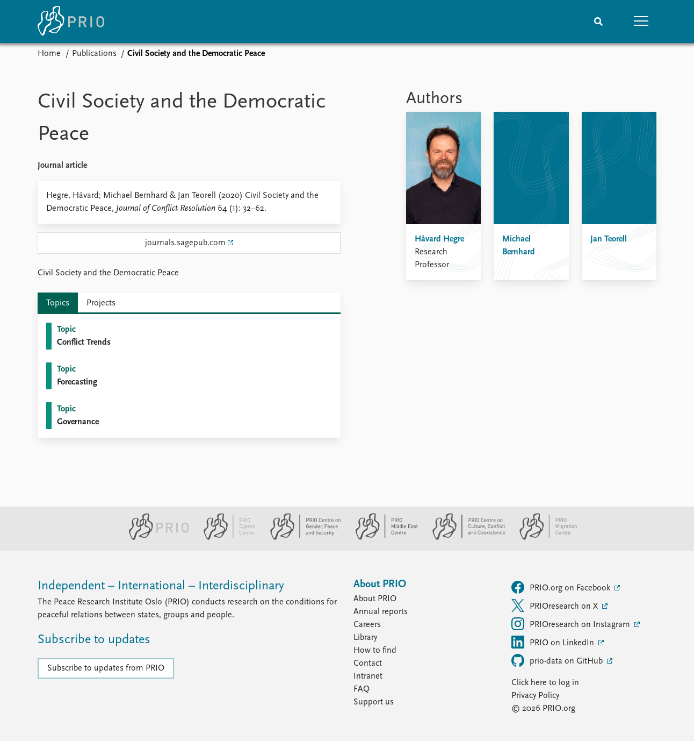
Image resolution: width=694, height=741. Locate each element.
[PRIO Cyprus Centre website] (225, 537)
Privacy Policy (535, 696)
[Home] (71, 21)
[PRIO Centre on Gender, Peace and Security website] (301, 537)
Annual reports (380, 612)
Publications (94, 53)
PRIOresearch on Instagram (571, 623)
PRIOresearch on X (555, 605)
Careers (367, 625)
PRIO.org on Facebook (561, 587)
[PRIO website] (154, 537)
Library (365, 637)
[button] (641, 21)
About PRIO (374, 599)
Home (49, 53)
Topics (57, 303)
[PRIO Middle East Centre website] (382, 537)
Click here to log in (545, 683)
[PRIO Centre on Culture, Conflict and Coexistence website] (464, 537)
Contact (367, 663)
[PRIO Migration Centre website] (542, 537)
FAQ (361, 689)
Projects (100, 303)
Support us (373, 702)
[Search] (598, 21)
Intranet (367, 676)
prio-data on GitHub (558, 660)
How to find (374, 650)
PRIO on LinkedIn (553, 642)
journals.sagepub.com (185, 243)
